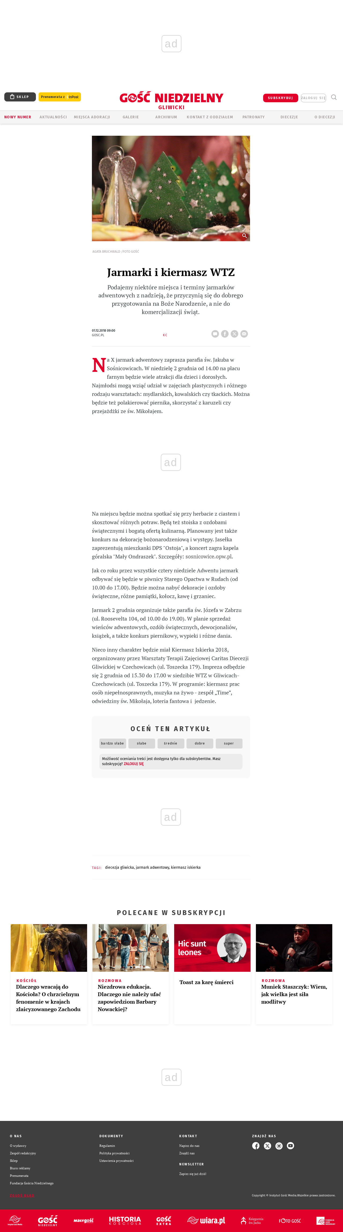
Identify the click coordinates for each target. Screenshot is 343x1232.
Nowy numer (17, 117)
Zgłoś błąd (22, 1195)
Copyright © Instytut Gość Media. (274, 1195)
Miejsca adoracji (92, 117)
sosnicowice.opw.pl (208, 556)
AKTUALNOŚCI (53, 117)
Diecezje (289, 117)
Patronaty (254, 117)
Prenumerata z (60, 97)
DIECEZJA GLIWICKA (119, 867)
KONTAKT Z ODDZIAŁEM (210, 117)
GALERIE (131, 117)
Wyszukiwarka (334, 97)
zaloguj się (313, 98)
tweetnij (235, 332)
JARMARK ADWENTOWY (152, 867)
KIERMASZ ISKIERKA (186, 867)
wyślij (245, 332)
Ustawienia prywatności (116, 1161)
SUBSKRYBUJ (280, 98)
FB (226, 332)
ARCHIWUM (166, 117)
